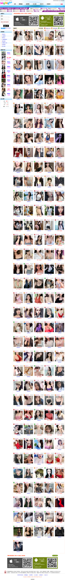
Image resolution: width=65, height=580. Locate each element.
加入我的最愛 (61, 0)
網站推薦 (3, 41)
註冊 (6, 28)
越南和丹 (8, 76)
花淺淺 (9, 94)
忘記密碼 (9, 28)
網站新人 (3, 37)
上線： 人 (5, 101)
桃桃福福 (8, 67)
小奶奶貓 (8, 63)
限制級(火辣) (48, 28)
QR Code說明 (61, 13)
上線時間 (3, 36)
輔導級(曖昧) (55, 28)
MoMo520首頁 (55, 0)
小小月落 (8, 54)
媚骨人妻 (8, 90)
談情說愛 (3, 44)
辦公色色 (8, 85)
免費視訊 (49, 55)
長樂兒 (9, 81)
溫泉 (9, 72)
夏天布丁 (8, 58)
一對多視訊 (59, 128)
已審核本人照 (4, 42)
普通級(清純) (62, 28)
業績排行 (3, 34)
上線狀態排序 (4, 39)
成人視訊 (3, 46)
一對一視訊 (28, 187)
